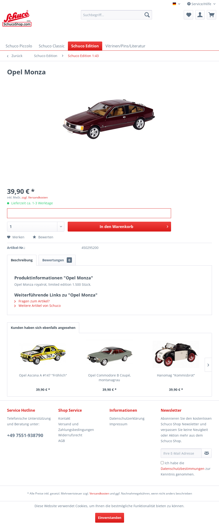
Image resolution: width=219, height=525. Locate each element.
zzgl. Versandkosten (35, 197)
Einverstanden (109, 517)
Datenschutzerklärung (127, 418)
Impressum (118, 424)
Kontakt (64, 418)
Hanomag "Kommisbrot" (176, 375)
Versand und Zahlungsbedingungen (76, 427)
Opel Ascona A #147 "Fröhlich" (43, 375)
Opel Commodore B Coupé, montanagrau (109, 377)
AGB (61, 440)
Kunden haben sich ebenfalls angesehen (43, 327)
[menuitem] (116, 14)
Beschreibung (22, 260)
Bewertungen (57, 260)
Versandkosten (99, 493)
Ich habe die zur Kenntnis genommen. (186, 468)
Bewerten (43, 237)
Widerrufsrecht (70, 435)
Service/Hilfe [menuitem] (199, 4)
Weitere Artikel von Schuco (37, 305)
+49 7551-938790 (25, 435)
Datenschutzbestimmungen (182, 468)
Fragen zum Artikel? (32, 301)
